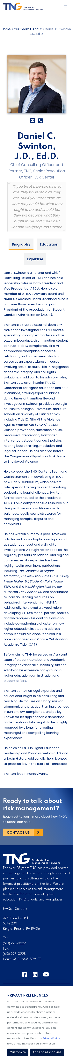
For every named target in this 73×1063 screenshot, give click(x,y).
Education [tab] (49, 244)
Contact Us (18, 832)
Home (6, 29)
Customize (18, 1052)
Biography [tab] (21, 244)
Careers (21, 909)
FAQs (7, 909)
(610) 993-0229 (14, 943)
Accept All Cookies (47, 1052)
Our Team (21, 29)
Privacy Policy (51, 1038)
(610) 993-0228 (14, 954)
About (37, 29)
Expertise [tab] (35, 259)
